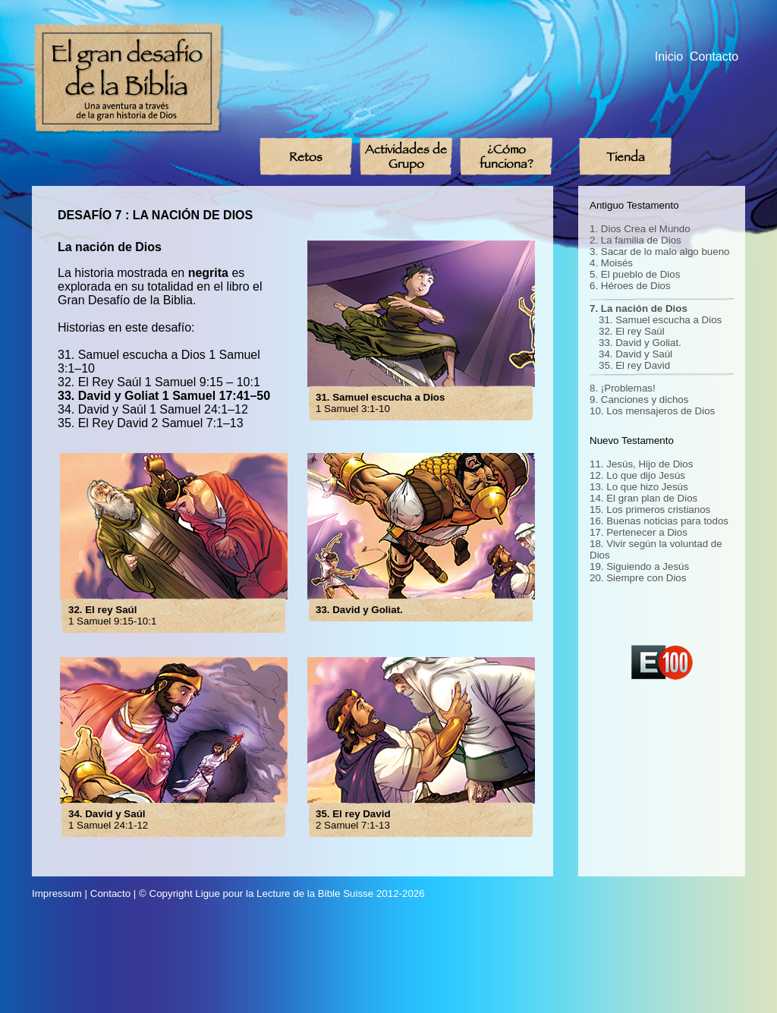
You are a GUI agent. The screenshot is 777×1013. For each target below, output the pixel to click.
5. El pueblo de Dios (635, 274)
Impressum (57, 893)
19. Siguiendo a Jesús (639, 566)
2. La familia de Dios (635, 240)
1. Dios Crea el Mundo (640, 228)
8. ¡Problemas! (623, 388)
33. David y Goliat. (640, 342)
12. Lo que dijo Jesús (637, 475)
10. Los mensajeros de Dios (652, 411)
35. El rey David (634, 365)
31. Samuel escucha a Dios (660, 320)
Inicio (669, 56)
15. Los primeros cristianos (650, 509)
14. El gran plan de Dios (643, 498)
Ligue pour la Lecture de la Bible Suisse (284, 893)
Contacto (714, 56)
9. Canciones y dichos (639, 399)
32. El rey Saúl (632, 331)
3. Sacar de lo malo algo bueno (660, 251)
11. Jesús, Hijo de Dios (641, 464)
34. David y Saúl (635, 354)
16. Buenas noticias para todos (659, 521)
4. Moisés (611, 263)
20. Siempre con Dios (638, 578)
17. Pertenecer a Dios (638, 532)
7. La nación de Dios (638, 308)
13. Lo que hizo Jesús (639, 486)
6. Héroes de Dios (630, 285)
